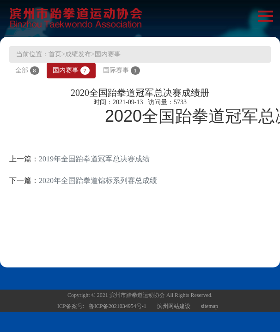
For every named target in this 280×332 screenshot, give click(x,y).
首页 (55, 54)
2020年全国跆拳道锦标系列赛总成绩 (98, 180)
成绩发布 (78, 54)
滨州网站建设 (173, 306)
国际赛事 (121, 70)
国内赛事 (108, 54)
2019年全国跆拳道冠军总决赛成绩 (94, 159)
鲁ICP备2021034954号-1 (117, 306)
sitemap (209, 306)
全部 (27, 70)
